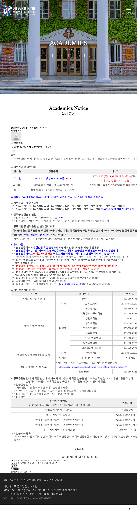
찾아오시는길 (11, 480)
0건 (13, 146)
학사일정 (60, 55)
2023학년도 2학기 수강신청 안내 (33, 463)
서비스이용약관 (53, 480)
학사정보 (76, 55)
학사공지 (44, 55)
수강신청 (92, 55)
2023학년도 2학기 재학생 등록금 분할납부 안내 (40, 460)
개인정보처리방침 (31, 480)
